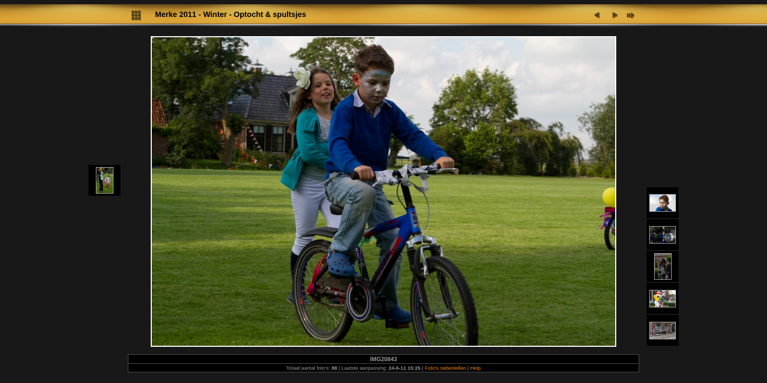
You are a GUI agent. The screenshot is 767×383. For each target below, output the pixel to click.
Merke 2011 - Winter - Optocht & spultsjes (230, 14)
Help (475, 368)
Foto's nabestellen (446, 368)
